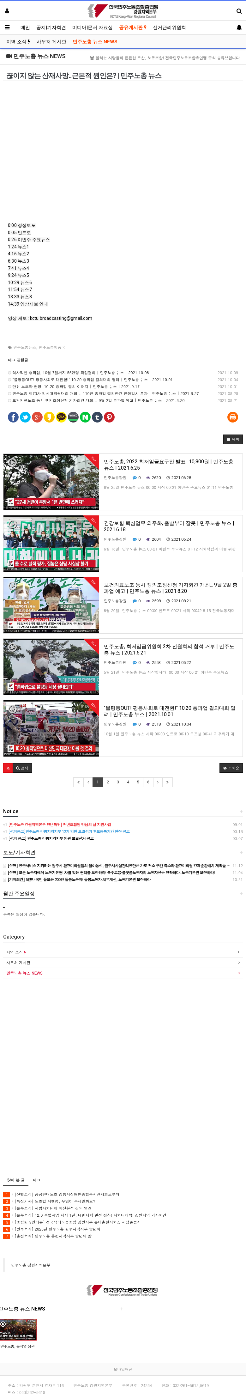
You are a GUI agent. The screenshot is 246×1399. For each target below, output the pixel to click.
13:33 (13, 296)
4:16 (12, 253)
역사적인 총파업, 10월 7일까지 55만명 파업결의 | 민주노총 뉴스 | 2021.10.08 (78, 372)
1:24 (12, 246)
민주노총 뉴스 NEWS (95, 42)
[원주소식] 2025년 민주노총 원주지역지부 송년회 (51, 1229)
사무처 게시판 (51, 42)
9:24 (12, 275)
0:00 (12, 225)
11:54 (13, 289)
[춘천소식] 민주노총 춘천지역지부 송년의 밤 (47, 1236)
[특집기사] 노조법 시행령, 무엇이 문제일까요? (49, 1201)
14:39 (13, 304)
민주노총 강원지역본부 (30, 1265)
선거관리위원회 (169, 27)
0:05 (12, 232)
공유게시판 (133, 27)
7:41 (12, 268)
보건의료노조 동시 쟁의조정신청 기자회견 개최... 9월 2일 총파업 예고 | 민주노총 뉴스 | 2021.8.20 (96, 400)
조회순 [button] (231, 767)
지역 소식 (18, 42)
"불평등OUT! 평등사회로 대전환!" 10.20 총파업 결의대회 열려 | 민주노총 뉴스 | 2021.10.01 (90, 379)
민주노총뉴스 (24, 347)
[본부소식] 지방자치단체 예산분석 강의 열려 (47, 1208)
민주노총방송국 (52, 347)
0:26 (12, 239)
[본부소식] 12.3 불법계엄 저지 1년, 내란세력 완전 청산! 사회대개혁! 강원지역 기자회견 (84, 1215)
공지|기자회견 (51, 27)
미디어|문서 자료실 (92, 27)
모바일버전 (123, 1369)
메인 (25, 27)
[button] (233, 439)
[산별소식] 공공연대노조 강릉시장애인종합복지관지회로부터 (61, 1194)
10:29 (13, 282)
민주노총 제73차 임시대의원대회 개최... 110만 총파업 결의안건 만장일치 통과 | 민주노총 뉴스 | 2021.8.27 (103, 393)
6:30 (12, 261)
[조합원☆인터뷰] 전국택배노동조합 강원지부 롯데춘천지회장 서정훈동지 (72, 1222)
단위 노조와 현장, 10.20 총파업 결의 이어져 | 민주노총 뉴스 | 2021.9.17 (74, 386)
